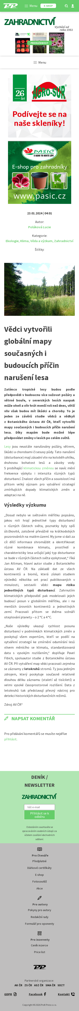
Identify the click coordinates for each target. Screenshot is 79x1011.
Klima (24, 241)
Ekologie (12, 241)
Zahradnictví (63, 241)
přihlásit (10, 739)
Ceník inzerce (39, 945)
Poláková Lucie (39, 227)
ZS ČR (28, 985)
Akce (39, 888)
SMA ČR (50, 985)
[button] (39, 815)
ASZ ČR (38, 985)
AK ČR (18, 985)
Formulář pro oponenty (39, 924)
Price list (39, 952)
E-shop (39, 875)
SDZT (61, 985)
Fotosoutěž (39, 881)
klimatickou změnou (38, 468)
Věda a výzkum (41, 241)
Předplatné (39, 861)
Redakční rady (39, 917)
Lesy (7, 446)
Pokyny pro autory (39, 910)
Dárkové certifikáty (39, 868)
